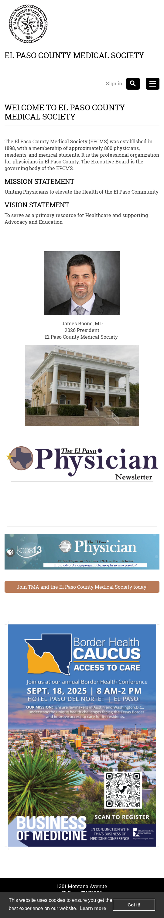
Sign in (114, 83)
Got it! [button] (134, 904)
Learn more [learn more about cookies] (93, 908)
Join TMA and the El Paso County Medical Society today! (82, 587)
